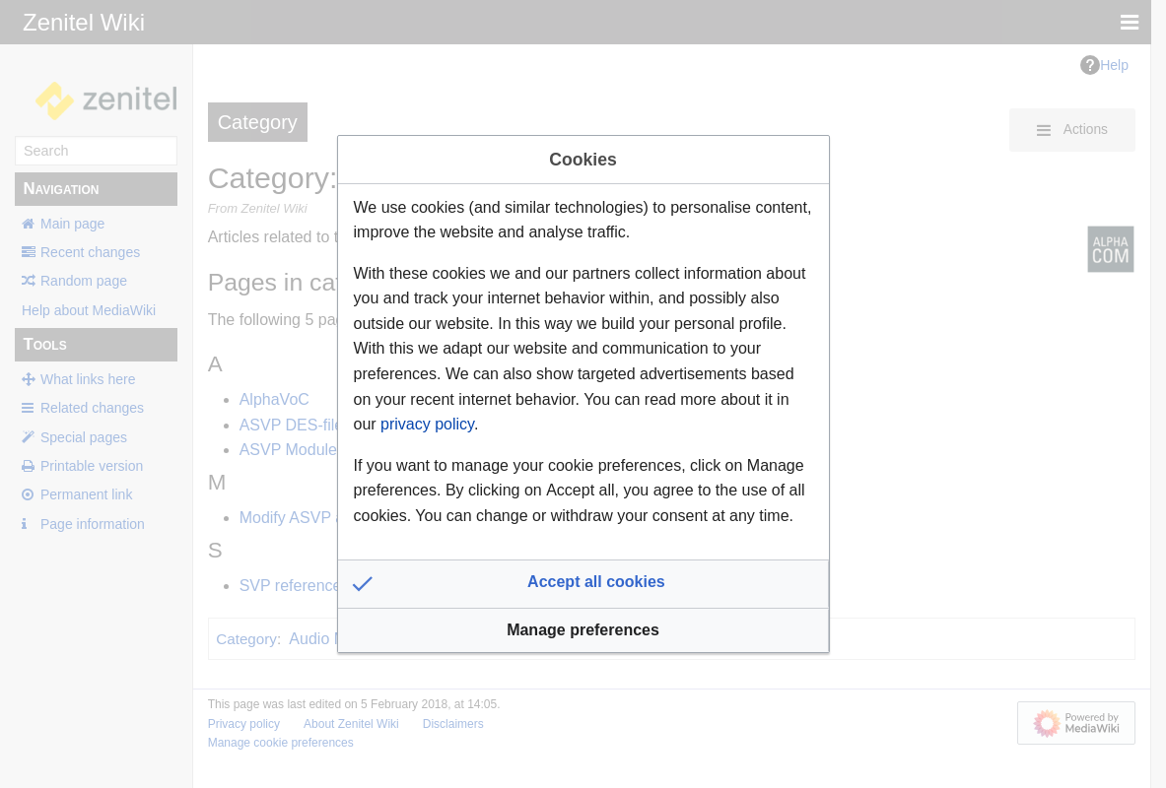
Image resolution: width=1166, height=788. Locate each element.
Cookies (582, 159)
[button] (583, 584)
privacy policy (427, 424)
